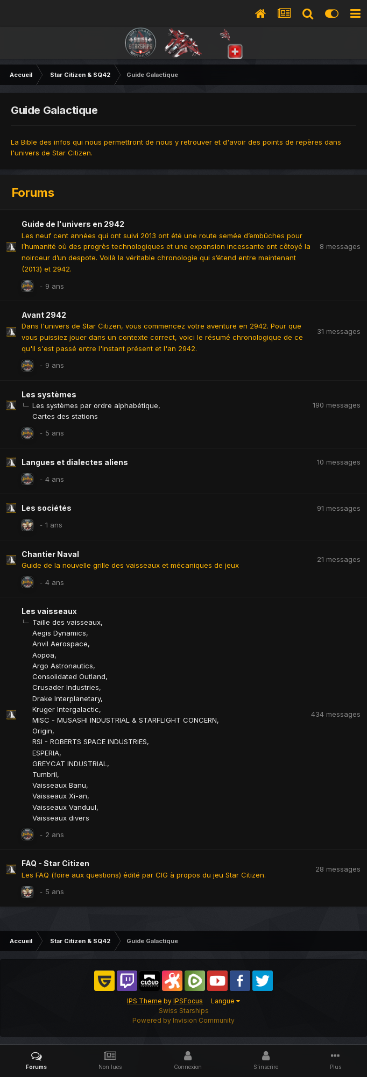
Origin (42, 730)
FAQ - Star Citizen (55, 863)
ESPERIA (45, 752)
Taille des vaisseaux (66, 622)
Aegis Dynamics (59, 633)
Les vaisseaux (49, 611)
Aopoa (43, 655)
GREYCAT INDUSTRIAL (69, 763)
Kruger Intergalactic (65, 709)
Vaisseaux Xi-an (59, 795)
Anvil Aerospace (60, 643)
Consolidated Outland (68, 676)
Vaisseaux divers (60, 818)
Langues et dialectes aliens (75, 462)
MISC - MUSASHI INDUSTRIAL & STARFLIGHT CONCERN (124, 720)
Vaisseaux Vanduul (64, 807)
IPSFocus (188, 1001)
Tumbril (44, 774)
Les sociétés (47, 507)
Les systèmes (49, 394)
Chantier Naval (50, 554)
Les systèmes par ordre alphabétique (95, 405)
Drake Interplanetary (66, 698)
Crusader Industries (65, 687)
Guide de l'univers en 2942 (73, 224)
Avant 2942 (44, 314)
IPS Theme (144, 1001)
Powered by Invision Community (183, 1020)
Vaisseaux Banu (59, 785)
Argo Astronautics (62, 665)
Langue (225, 1001)
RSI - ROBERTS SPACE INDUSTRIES (89, 741)
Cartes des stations (65, 416)
